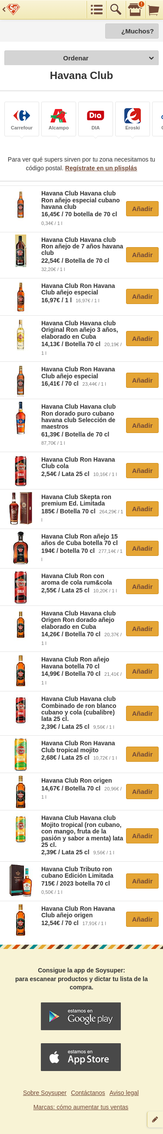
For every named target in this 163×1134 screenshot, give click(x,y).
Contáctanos (88, 1092)
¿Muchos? (137, 31)
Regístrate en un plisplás (101, 168)
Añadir (142, 208)
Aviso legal (124, 1092)
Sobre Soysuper (45, 1092)
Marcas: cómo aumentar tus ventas (81, 1107)
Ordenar (108, 58)
